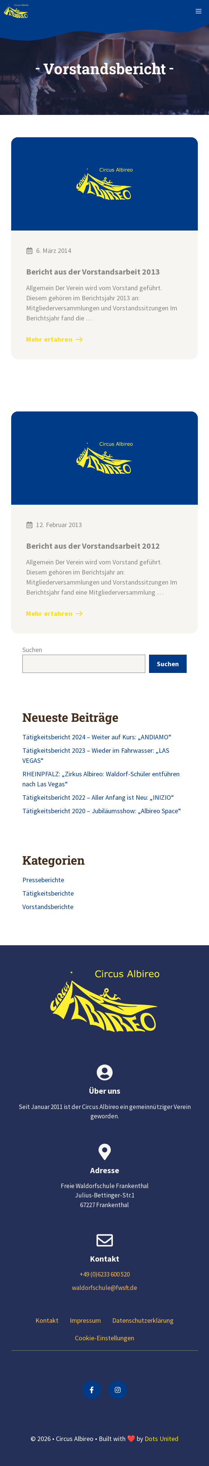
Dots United (161, 1438)
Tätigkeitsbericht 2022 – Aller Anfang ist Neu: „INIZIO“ (98, 797)
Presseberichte (43, 879)
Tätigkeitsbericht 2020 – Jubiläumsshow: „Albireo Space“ (101, 810)
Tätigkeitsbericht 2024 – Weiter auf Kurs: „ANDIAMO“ (96, 737)
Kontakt (46, 1320)
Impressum (85, 1320)
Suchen (32, 649)
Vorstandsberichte (47, 906)
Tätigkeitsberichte (48, 893)
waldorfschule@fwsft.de (104, 1288)
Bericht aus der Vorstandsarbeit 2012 (93, 546)
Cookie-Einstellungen (104, 1338)
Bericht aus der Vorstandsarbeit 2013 (93, 271)
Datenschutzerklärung (143, 1320)
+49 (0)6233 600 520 (105, 1274)
